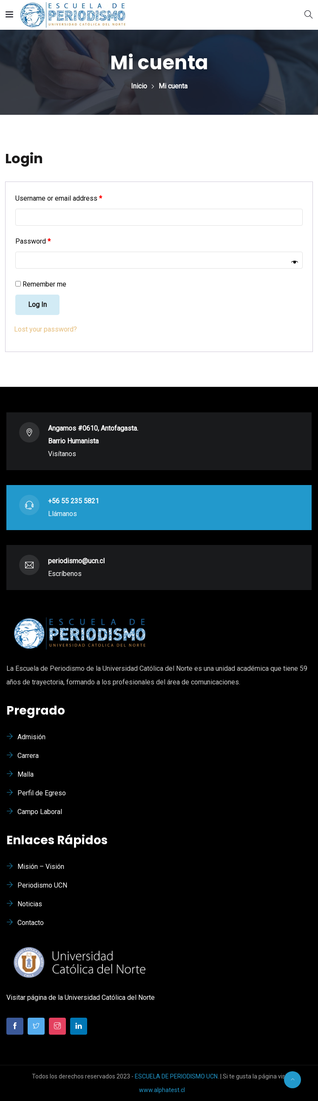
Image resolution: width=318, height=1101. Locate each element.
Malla (25, 774)
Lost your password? (45, 329)
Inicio (139, 86)
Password (33, 241)
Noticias (29, 904)
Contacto (30, 923)
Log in (37, 305)
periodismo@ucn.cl (76, 561)
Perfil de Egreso (41, 793)
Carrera (28, 756)
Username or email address (58, 198)
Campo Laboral (39, 812)
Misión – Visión (40, 867)
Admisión (31, 737)
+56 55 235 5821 (73, 501)
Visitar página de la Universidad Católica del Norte (80, 997)
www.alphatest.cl (162, 1090)
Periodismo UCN (42, 885)
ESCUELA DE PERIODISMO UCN (176, 1076)
